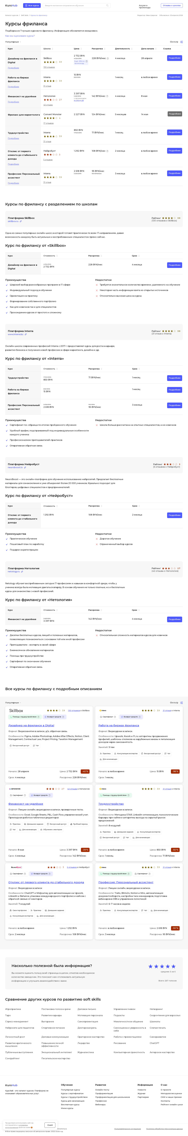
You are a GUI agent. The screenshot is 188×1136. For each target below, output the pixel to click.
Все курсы (33, 5)
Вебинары (100, 1104)
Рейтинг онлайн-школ (172, 1104)
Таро (8, 1015)
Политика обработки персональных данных (164, 1128)
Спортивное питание (53, 1027)
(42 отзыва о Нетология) (165, 571)
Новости (142, 1089)
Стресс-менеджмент (16, 1021)
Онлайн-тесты (102, 1089)
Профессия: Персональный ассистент (125, 881)
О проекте (166, 1089)
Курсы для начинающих (72, 1100)
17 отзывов (48, 123)
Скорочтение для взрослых (165, 1015)
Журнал (141, 1093)
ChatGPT (154, 1043)
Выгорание (47, 1021)
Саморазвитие (158, 1036)
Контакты (165, 1100)
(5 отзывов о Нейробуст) (166, 466)
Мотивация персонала (90, 1015)
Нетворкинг (156, 1009)
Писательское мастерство (55, 1058)
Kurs (11, 5)
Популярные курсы (70, 1089)
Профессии (101, 1100)
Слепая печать (158, 1027)
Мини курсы (67, 1108)
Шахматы (155, 1021)
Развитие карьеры (51, 1015)
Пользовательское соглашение (127, 1128)
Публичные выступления (19, 1052)
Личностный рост (15, 1036)
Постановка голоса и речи (56, 1009)
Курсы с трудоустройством (74, 1097)
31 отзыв (47, 86)
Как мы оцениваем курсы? (20, 36)
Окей (50, 1123)
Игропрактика (13, 1009)
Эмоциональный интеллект (56, 1052)
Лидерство (84, 1043)
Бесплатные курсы (70, 1104)
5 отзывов (47, 160)
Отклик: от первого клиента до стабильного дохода (46, 881)
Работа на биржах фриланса (118, 725)
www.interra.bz (15, 334)
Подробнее (13, 68)
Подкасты (119, 1015)
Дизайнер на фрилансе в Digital (31, 725)
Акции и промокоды (144, 5)
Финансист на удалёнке (25, 803)
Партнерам (143, 1097)
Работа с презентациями (128, 1036)
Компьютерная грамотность (129, 1052)
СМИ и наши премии (171, 1097)
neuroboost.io (15, 467)
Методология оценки (171, 1093)
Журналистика (86, 1052)
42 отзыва (48, 105)
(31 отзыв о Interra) (162, 333)
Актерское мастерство (162, 1052)
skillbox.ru (13, 221)
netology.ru (14, 571)
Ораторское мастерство (91, 1036)
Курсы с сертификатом (72, 1093)
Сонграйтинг (12, 1058)
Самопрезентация (88, 1021)
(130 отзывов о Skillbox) (164, 220)
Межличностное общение (128, 1021)
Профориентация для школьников (112, 1097)
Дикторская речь (87, 1027)
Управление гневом (124, 1009)
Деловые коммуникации (55, 1036)
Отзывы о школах (172, 5)
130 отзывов (49, 67)
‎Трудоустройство (111, 803)
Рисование (120, 1043)
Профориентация (104, 1093)
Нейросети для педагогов (19, 1027)
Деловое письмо (87, 1009)
